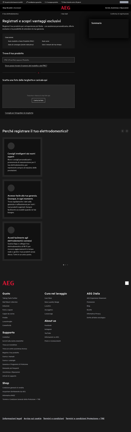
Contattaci (6, 337)
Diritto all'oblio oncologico (96, 317)
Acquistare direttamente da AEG (14, 391)
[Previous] (122, 131)
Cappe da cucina (8, 314)
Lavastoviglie (7, 321)
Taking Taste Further (9, 298)
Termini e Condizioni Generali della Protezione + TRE (21, 399)
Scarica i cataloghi (8, 360)
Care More (48, 298)
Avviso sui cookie (32, 418)
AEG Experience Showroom (96, 298)
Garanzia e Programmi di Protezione (15, 364)
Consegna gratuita (51, 2)
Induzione (5, 306)
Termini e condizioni (53, 418)
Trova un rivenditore (9, 345)
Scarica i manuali (8, 356)
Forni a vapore (7, 310)
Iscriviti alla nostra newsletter (12, 341)
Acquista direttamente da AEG (13, 2)
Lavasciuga (49, 314)
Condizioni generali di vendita (13, 387)
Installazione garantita (33, 2)
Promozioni (91, 302)
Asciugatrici (49, 310)
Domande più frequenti (10, 368)
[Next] (127, 131)
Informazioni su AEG (52, 337)
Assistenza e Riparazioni (11, 372)
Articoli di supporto (9, 376)
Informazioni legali (12, 418)
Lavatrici (48, 306)
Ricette (89, 310)
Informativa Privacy (94, 314)
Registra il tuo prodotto (10, 352)
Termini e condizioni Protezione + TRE (85, 418)
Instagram (48, 329)
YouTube (48, 333)
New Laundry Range (52, 302)
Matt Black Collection (9, 302)
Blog (88, 306)
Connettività (6, 325)
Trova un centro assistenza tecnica (14, 349)
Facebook (48, 325)
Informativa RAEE (8, 395)
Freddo (5, 317)
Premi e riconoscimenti (53, 341)
